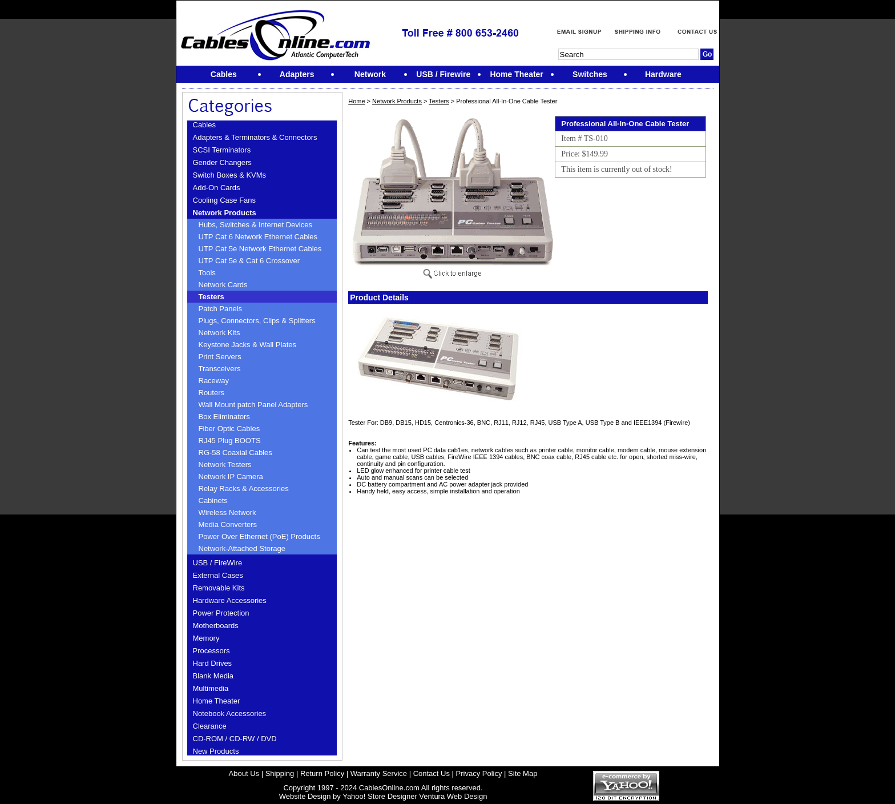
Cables (204, 124)
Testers (211, 296)
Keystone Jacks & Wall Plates (247, 344)
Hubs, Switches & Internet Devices (255, 224)
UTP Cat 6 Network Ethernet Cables (258, 236)
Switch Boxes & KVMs (230, 175)
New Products (216, 751)
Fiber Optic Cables (229, 428)
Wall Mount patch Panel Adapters (253, 404)
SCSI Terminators (222, 150)
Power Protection (221, 613)
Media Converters (228, 524)
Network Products (224, 212)
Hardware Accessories (230, 600)
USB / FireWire (218, 562)
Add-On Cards (216, 187)
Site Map (522, 773)
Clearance (210, 726)
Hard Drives (212, 663)
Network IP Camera (231, 476)
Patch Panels (221, 308)
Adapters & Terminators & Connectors (255, 137)
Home (356, 101)
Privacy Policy (479, 773)
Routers (212, 392)
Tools (207, 272)
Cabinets (213, 500)
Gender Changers (222, 162)
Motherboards (216, 625)
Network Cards (223, 284)
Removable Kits (219, 588)
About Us (244, 773)
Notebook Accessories (230, 713)
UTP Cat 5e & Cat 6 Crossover (249, 260)
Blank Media (213, 676)
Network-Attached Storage (242, 548)
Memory (206, 638)
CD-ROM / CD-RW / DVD (235, 738)
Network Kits (219, 332)
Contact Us (431, 773)
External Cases (218, 575)
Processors (211, 650)
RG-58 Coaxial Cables (235, 452)
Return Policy (322, 773)
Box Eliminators (224, 416)
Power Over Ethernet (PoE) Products (259, 536)
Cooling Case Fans (224, 200)
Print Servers (220, 356)
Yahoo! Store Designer (379, 796)
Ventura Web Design (453, 796)
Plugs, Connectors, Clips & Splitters (257, 320)
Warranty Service (378, 773)
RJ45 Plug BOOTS (230, 440)
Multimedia (211, 688)
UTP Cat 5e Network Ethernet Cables (260, 248)
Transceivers (220, 368)
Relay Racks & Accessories (244, 488)
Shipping (280, 773)
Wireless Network (227, 512)
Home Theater (216, 701)
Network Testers (225, 464)
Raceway (214, 380)
